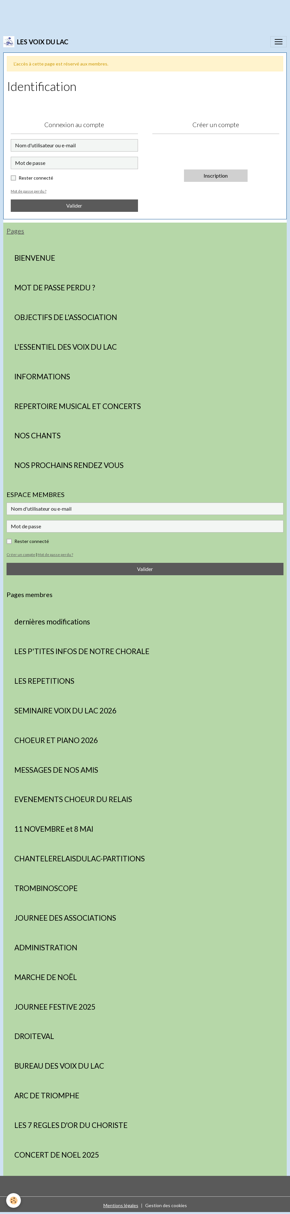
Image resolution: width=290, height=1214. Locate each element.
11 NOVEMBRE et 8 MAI (53, 829)
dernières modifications (52, 622)
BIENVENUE (34, 258)
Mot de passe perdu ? (28, 191)
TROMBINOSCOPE (46, 888)
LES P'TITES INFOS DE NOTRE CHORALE (81, 651)
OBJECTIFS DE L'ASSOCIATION (65, 317)
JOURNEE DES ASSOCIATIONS (65, 918)
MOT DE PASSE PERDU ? (54, 288)
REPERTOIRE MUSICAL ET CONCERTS (77, 406)
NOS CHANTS (37, 435)
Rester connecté (36, 178)
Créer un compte (21, 554)
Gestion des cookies (166, 1205)
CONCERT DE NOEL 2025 (56, 1155)
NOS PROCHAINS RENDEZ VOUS (69, 465)
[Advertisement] (118, 14)
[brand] (36, 41)
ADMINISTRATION (45, 947)
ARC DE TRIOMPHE (46, 1095)
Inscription (216, 175)
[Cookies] (14, 1200)
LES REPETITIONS (44, 681)
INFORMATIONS (42, 377)
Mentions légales (120, 1205)
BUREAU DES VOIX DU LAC (59, 1066)
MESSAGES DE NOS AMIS (56, 770)
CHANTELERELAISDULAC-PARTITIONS (79, 859)
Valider (74, 205)
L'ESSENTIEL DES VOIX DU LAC (65, 347)
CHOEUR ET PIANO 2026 (56, 740)
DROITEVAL (34, 1036)
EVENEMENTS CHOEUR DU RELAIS (73, 799)
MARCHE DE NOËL (45, 977)
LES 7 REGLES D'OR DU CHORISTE (71, 1125)
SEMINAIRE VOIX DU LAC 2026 (65, 711)
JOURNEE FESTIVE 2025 (55, 1007)
